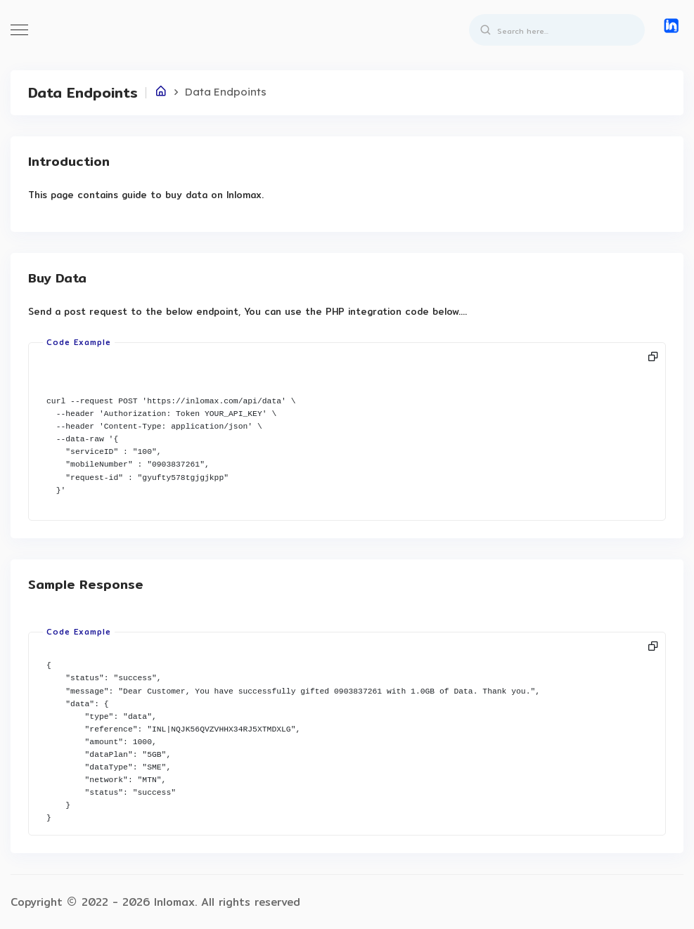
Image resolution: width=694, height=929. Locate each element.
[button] (669, 25)
